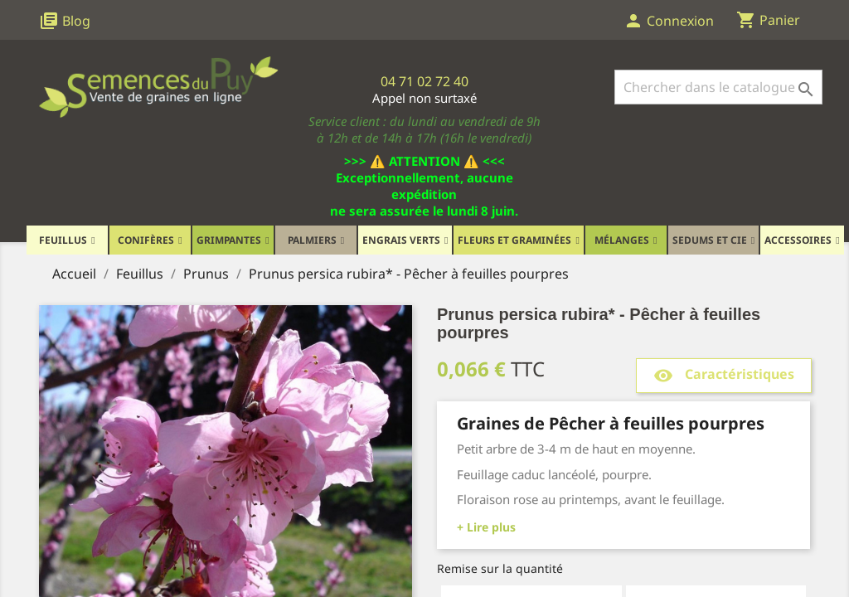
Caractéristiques (723, 375)
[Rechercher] (718, 87)
